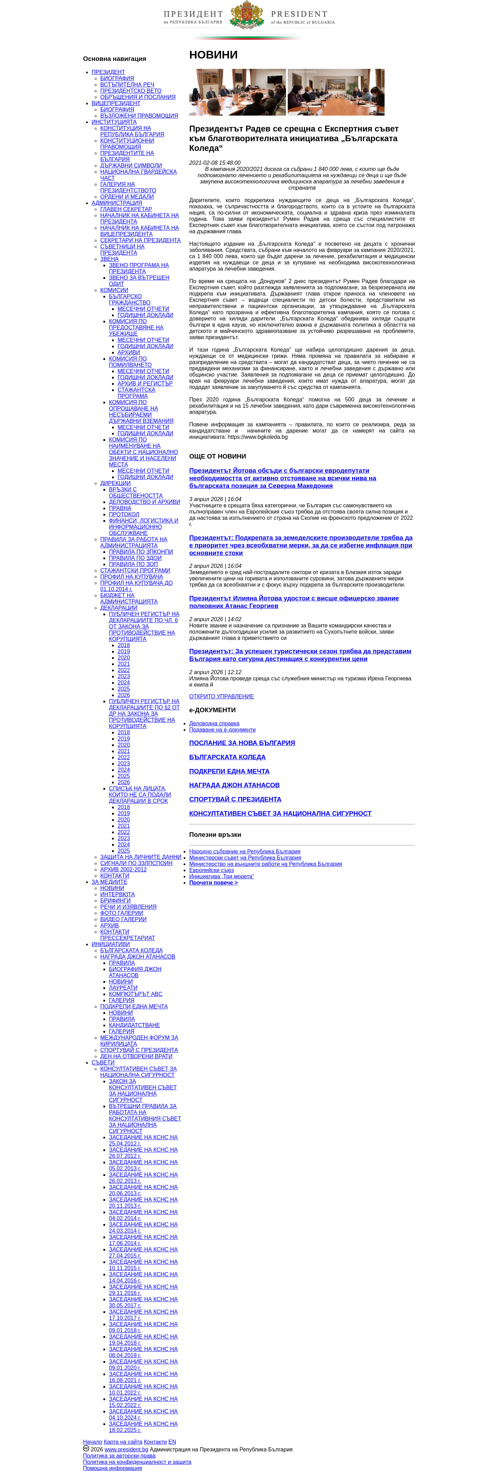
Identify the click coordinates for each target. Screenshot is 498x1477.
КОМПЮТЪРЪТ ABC (136, 994)
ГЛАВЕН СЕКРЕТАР (126, 209)
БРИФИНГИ (115, 901)
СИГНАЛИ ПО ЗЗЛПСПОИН (136, 863)
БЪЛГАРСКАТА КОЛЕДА (131, 950)
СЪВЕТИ (103, 1063)
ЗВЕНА (109, 259)
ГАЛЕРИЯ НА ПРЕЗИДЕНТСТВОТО (128, 187)
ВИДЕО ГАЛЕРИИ (123, 919)
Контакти (155, 1442)
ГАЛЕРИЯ (122, 1000)
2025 (124, 689)
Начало (92, 1442)
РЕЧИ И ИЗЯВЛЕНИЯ (128, 907)
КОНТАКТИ (114, 876)
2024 (124, 683)
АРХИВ (109, 925)
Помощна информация (112, 1468)
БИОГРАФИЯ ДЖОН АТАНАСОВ (135, 972)
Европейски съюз (211, 870)
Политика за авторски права (119, 1456)
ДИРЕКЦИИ (115, 483)
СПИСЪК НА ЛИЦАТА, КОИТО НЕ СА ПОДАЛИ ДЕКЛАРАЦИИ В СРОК (140, 795)
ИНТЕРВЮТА (117, 894)
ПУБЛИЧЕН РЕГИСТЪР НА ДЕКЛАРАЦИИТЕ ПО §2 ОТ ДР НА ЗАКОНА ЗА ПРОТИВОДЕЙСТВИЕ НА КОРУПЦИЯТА (144, 713)
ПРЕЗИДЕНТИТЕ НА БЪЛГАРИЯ (127, 156)
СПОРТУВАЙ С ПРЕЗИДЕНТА (139, 1050)
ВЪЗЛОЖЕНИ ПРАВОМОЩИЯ (139, 116)
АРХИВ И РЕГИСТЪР (145, 384)
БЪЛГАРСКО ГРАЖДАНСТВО (129, 299)
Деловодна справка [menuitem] (214, 723)
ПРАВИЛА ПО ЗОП (133, 564)
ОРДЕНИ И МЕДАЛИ (127, 197)
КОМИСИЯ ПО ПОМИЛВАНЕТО (130, 362)
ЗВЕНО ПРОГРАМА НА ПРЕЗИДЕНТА (139, 268)
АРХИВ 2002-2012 (123, 869)
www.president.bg (126, 1449)
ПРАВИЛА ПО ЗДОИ (135, 558)
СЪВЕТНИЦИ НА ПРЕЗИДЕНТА (122, 250)
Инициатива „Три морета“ (221, 876)
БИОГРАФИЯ (117, 78)
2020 (124, 658)
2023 (124, 676)
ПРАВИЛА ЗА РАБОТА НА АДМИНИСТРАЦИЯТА (133, 542)
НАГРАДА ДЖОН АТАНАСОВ (137, 957)
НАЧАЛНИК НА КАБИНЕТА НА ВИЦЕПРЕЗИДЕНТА (139, 231)
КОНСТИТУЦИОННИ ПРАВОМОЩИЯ (127, 144)
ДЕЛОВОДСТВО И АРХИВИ (144, 502)
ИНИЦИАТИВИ (111, 944)
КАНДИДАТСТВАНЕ (134, 1025)
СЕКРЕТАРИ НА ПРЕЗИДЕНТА (140, 240)
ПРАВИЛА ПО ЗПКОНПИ (141, 552)
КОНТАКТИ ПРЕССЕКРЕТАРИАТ (127, 935)
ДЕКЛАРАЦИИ (118, 608)
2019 (124, 651)
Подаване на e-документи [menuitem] (222, 730)
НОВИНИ (112, 888)
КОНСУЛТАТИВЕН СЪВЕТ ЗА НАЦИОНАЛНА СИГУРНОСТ (138, 1072)
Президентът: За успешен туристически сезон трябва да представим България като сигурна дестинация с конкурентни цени (300, 654)
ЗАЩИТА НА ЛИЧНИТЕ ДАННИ (141, 857)
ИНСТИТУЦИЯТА (114, 122)
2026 (124, 695)
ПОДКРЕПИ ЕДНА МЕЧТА (134, 1006)
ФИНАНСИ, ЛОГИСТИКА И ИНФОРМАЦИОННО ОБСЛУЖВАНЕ (143, 527)
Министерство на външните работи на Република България (265, 864)
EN (172, 1442)
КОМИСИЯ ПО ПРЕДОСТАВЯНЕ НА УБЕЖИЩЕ (136, 327)
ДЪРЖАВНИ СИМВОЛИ (131, 166)
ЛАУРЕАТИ (123, 988)
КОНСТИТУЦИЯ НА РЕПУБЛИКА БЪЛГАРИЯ (132, 131)
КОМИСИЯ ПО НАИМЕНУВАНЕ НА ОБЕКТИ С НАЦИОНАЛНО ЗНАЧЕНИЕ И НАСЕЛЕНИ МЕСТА (143, 452)
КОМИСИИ (114, 290)
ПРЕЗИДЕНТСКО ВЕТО (131, 91)
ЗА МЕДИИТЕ (109, 882)
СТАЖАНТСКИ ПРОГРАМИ (135, 570)
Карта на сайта (123, 1442)
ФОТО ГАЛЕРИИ (121, 913)
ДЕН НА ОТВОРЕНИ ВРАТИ (136, 1056)
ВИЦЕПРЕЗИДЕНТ (116, 103)
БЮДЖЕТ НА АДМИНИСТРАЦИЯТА (129, 598)
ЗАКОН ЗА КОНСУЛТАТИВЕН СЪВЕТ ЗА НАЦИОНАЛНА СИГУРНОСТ (143, 1090)
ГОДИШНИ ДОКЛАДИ (145, 315)
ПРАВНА (120, 508)
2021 (124, 664)
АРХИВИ (129, 352)
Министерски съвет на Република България (245, 858)
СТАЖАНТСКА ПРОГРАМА (136, 393)
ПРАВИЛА (122, 963)
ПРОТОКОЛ (124, 514)
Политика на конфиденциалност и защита (137, 1462)
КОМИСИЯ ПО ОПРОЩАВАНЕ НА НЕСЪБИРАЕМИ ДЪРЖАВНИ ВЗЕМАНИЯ (141, 411)
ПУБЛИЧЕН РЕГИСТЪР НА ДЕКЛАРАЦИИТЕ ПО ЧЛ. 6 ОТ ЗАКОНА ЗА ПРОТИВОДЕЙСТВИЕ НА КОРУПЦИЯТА (144, 626)
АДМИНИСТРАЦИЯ (117, 203)
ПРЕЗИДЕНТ (108, 72)
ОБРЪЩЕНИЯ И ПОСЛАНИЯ (138, 97)
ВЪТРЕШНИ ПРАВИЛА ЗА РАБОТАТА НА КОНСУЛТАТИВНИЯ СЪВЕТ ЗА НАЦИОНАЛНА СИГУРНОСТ (145, 1118)
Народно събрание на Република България (245, 851)
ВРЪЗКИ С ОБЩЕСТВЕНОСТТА (136, 493)
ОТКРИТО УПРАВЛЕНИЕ (221, 696)
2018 (124, 645)
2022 (124, 670)
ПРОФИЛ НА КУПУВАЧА (131, 577)
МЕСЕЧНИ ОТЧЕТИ (143, 309)
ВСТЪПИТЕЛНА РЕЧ (127, 85)
